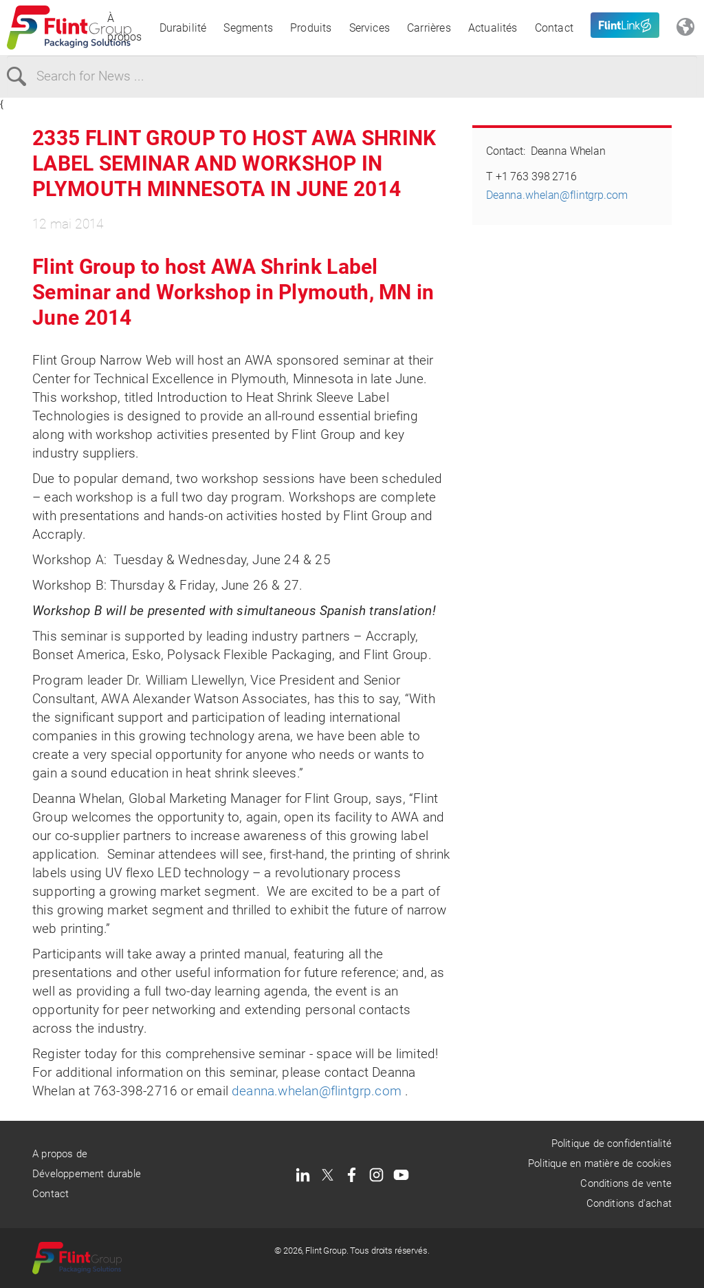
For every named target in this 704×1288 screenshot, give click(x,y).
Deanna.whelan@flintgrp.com (557, 195)
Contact (554, 27)
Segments (248, 27)
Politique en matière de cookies (600, 1163)
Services (369, 27)
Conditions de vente (626, 1183)
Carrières (429, 27)
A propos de (59, 1154)
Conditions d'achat (629, 1203)
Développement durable (86, 1174)
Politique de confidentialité (611, 1143)
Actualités (493, 27)
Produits (311, 27)
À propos (124, 27)
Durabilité (183, 27)
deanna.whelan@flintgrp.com (317, 1091)
